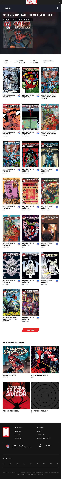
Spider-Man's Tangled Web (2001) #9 (9, 281)
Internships (18, 438)
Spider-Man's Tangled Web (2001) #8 (28, 281)
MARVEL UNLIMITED (22, 61)
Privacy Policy (13, 472)
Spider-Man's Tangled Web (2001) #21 (28, 96)
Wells (4, 136)
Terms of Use (6, 472)
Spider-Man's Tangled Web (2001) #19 (28, 133)
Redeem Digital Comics (43, 438)
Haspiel (7, 136)
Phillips (48, 210)
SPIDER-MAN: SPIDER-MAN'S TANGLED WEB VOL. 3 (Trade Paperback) (48, 133)
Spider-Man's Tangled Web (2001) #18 (9, 170)
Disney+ (39, 431)
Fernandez (26, 173)
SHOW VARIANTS (36, 61)
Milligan (23, 321)
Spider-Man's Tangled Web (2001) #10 (47, 244)
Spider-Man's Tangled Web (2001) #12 (9, 244)
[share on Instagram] (17, 464)
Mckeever (5, 173)
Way (23, 173)
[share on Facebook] (3, 464)
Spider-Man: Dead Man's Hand (39, 375)
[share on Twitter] (10, 464)
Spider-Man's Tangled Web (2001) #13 (47, 207)
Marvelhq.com (41, 434)
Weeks (6, 284)
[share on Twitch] (51, 464)
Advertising (40, 427)
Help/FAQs (18, 431)
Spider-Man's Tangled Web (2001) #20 (9, 133)
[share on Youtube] (31, 464)
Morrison (23, 136)
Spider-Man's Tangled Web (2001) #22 (9, 96)
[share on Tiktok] (58, 464)
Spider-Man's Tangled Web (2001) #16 (47, 170)
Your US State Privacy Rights (24, 472)
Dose (7, 98)
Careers (17, 434)
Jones (4, 284)
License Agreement (21, 474)
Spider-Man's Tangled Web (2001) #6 (28, 318)
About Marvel (19, 427)
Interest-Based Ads (31, 474)
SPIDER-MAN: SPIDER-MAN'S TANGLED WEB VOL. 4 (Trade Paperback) (48, 96)
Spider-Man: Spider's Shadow (39, 411)
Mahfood (28, 136)
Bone (26, 98)
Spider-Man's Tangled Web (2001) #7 (47, 281)
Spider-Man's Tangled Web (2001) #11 (28, 244)
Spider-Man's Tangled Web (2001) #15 (9, 207)
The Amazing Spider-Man (9, 375)
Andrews (42, 247)
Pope (4, 210)
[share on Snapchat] (37, 464)
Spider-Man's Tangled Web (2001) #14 (28, 207)
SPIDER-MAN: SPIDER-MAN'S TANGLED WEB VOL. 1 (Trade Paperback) (10, 319)
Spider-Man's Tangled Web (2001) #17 (28, 170)
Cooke (23, 98)
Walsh (4, 98)
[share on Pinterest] (44, 464)
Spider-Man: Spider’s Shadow (11, 411)
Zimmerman (43, 210)
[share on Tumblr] (24, 464)
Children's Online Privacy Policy (51, 472)
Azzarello (24, 210)
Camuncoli (28, 210)
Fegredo (7, 247)
